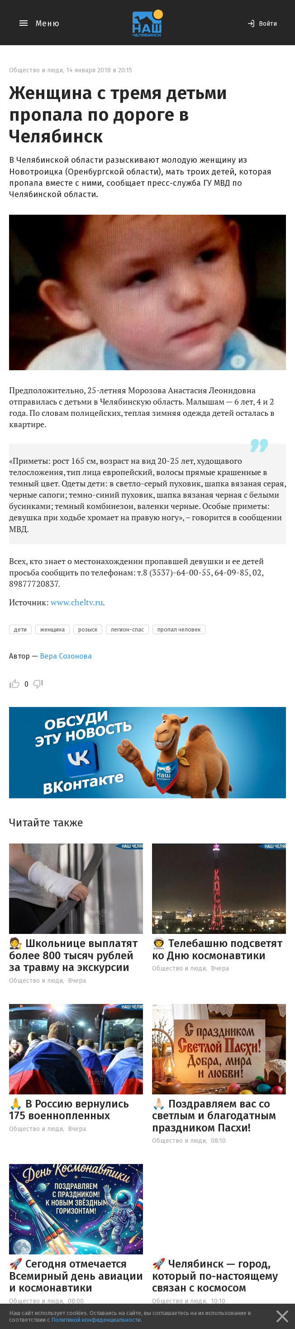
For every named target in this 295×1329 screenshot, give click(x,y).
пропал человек (178, 629)
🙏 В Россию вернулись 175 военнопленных (69, 1110)
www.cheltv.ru (77, 602)
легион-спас (127, 629)
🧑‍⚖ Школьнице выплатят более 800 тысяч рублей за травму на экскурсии (73, 955)
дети (20, 629)
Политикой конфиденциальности (96, 1319)
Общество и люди (36, 70)
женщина (52, 629)
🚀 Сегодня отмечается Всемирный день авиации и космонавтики (76, 1276)
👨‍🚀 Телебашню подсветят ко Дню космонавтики (217, 949)
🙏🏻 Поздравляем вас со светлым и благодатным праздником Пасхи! (214, 1116)
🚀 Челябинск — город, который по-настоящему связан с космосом (215, 1276)
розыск (87, 629)
